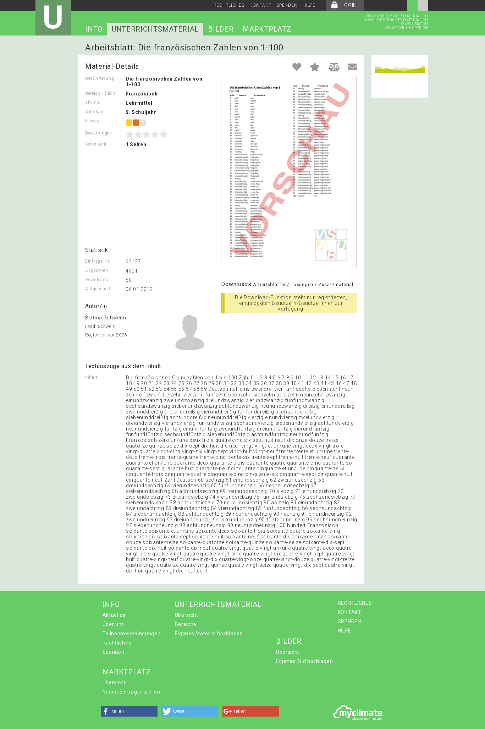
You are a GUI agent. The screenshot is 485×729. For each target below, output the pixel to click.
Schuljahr (95, 111)
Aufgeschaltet (99, 288)
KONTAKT (260, 5)
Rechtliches (117, 643)
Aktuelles (114, 615)
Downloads (96, 279)
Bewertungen (98, 133)
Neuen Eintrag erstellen (131, 692)
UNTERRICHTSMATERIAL (155, 29)
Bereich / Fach (100, 93)
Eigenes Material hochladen (209, 633)
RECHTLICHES (229, 5)
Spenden (114, 652)
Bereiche (186, 624)
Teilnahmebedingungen (132, 633)
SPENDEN (286, 5)
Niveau (92, 121)
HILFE (309, 5)
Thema (92, 102)
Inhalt (91, 377)
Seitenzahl (95, 144)
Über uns (114, 624)
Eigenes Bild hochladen (304, 661)
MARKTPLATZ (267, 29)
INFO (94, 29)
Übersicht (186, 615)
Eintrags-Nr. (97, 261)
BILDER (220, 29)
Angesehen (96, 270)
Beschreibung (99, 78)
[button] (129, 711)
